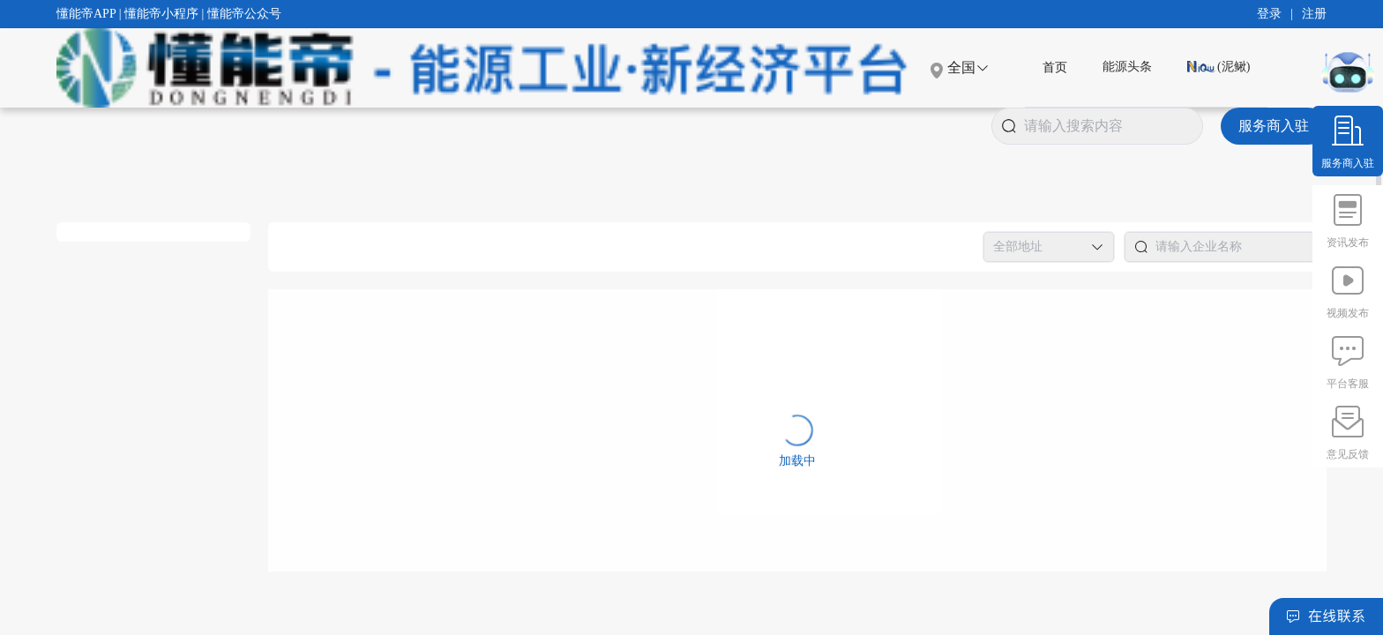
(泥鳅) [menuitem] (1218, 66)
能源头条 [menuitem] (1127, 66)
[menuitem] (1055, 67)
